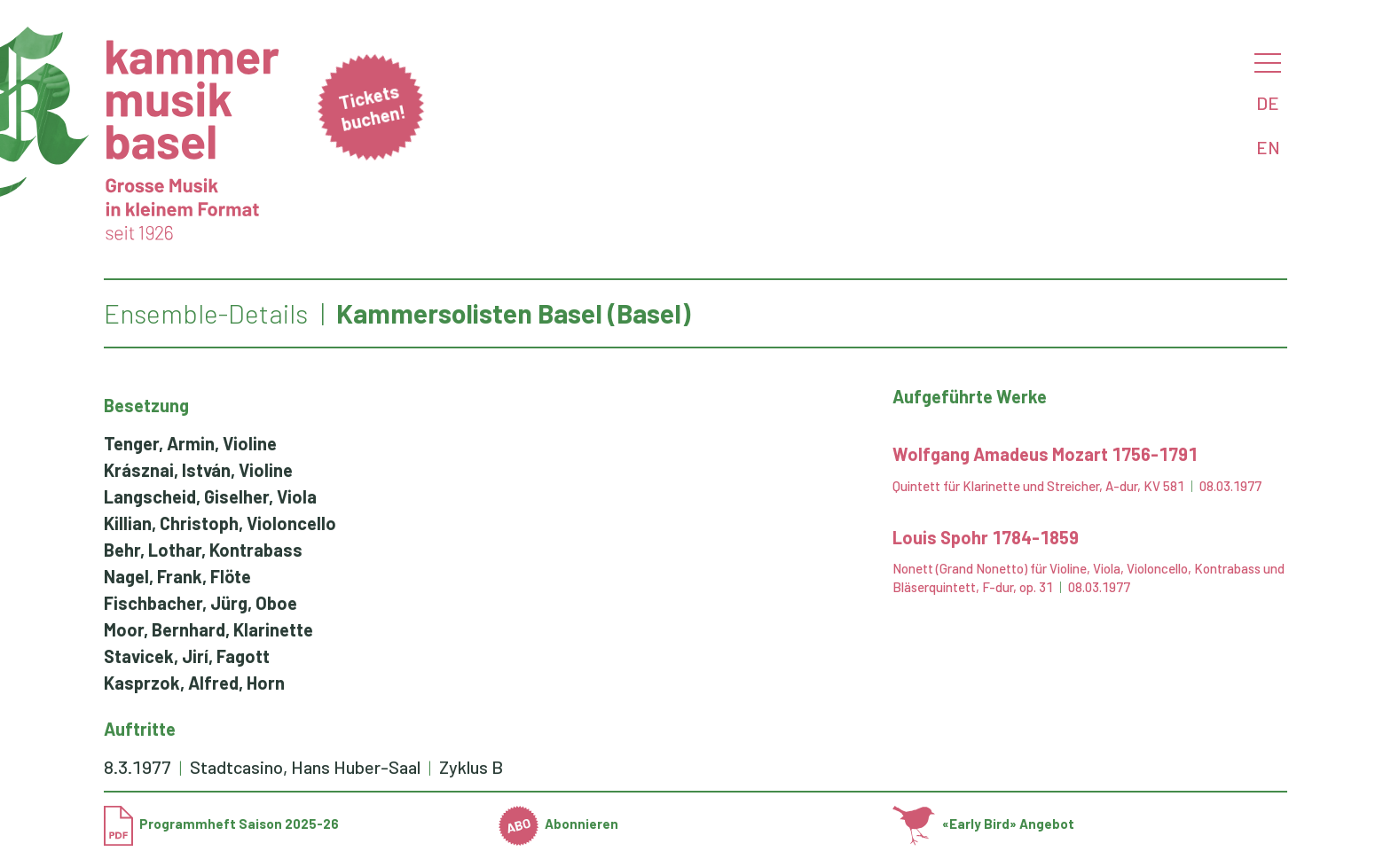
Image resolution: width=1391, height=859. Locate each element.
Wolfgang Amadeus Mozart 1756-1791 (1045, 454)
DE (1267, 102)
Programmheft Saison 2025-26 (221, 824)
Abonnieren (559, 824)
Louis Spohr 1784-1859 (985, 537)
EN (1268, 147)
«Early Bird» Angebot (983, 824)
